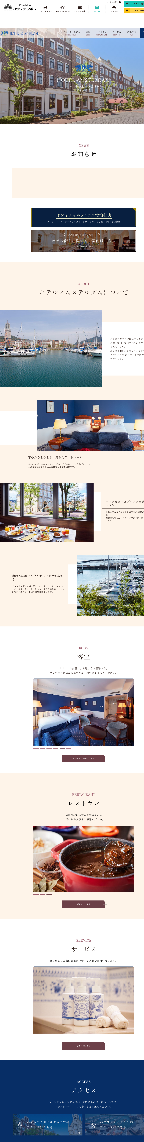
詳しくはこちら (84, 904)
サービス (117, 33)
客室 (88, 33)
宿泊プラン (132, 33)
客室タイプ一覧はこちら (84, 758)
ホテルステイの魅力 (70, 33)
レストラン (101, 33)
